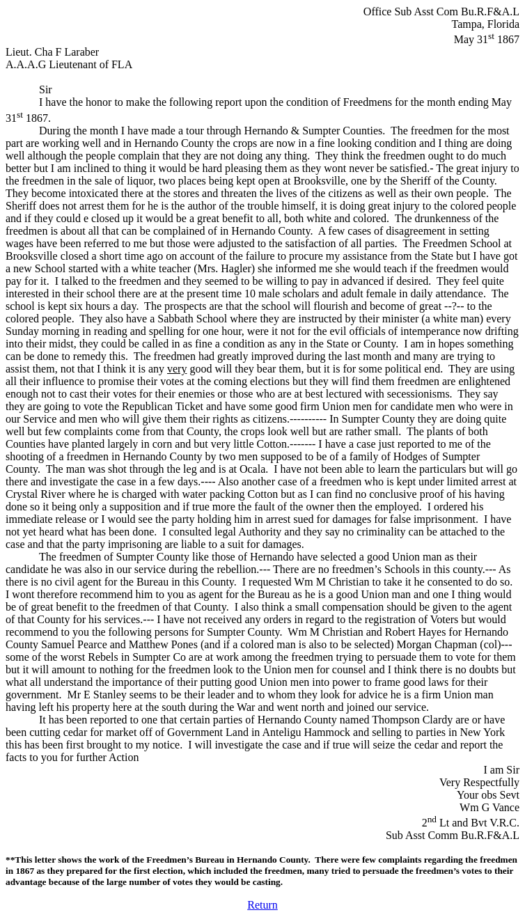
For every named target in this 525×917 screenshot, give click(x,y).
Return (262, 905)
